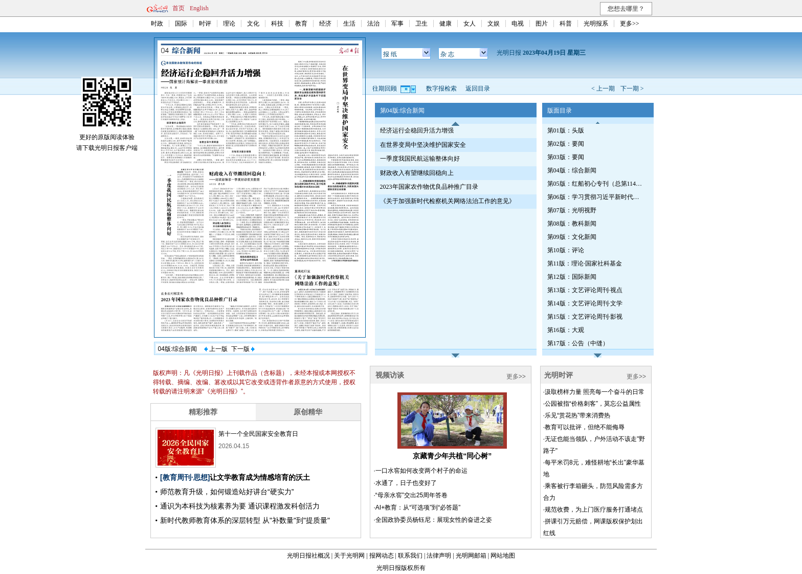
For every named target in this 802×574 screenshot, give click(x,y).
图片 (542, 23)
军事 (397, 23)
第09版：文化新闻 (571, 236)
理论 (229, 23)
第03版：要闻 (565, 157)
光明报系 (596, 23)
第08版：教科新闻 (571, 223)
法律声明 (439, 555)
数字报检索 (441, 88)
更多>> (629, 23)
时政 (157, 23)
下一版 (243, 348)
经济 (325, 23)
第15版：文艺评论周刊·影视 (584, 316)
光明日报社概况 (308, 555)
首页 (178, 8)
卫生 (421, 23)
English (199, 8)
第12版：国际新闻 (571, 276)
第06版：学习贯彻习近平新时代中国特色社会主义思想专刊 (595, 197)
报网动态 (381, 555)
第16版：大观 (565, 330)
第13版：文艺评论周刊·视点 (584, 290)
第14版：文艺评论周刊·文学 (584, 303)
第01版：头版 (565, 130)
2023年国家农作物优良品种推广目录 (429, 186)
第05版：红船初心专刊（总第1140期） (595, 183)
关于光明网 (349, 555)
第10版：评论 (565, 250)
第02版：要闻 (565, 143)
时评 (205, 23)
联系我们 (410, 555)
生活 (349, 23)
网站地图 (503, 555)
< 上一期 (603, 88)
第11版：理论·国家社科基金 (584, 263)
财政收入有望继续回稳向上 (417, 172)
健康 (445, 23)
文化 (253, 23)
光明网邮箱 (471, 555)
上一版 (216, 348)
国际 (181, 23)
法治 (373, 23)
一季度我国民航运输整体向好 (420, 158)
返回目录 (477, 88)
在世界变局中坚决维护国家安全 (423, 144)
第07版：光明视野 (571, 210)
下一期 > (632, 88)
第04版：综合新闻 (571, 170)
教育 (301, 23)
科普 (566, 23)
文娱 (493, 23)
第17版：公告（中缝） (578, 343)
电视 (517, 23)
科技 (277, 23)
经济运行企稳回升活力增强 (417, 130)
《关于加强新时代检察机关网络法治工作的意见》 (447, 201)
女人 (469, 23)
